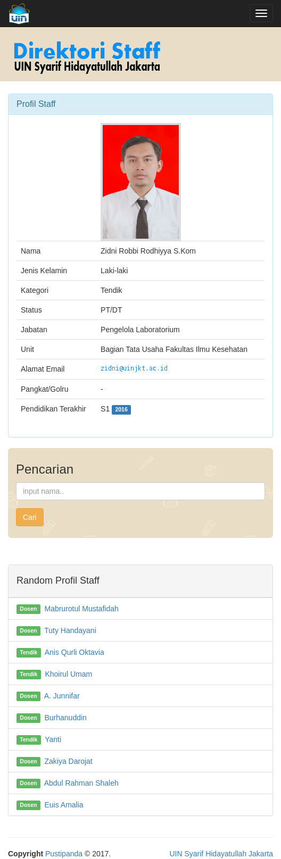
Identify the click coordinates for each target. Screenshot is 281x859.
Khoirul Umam (68, 674)
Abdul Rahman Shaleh (81, 783)
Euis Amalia (63, 805)
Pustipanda (63, 853)
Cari (30, 517)
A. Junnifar (62, 696)
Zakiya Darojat (68, 761)
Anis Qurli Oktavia (74, 652)
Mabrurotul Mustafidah (81, 608)
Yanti (53, 739)
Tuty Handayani (70, 630)
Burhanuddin (65, 717)
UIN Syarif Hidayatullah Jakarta (221, 853)
